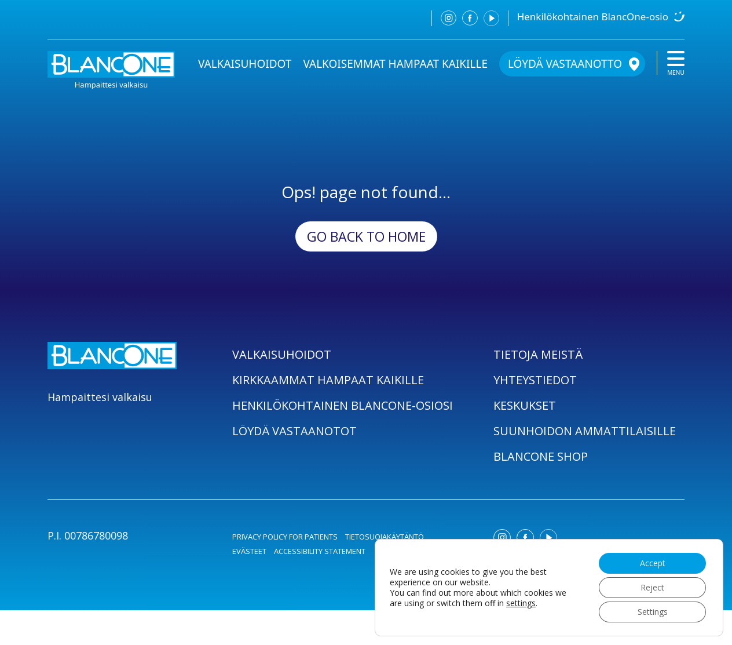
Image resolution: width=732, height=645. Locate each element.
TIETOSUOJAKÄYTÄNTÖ (384, 536)
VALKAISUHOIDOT (244, 64)
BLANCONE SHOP (540, 456)
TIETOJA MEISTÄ (538, 354)
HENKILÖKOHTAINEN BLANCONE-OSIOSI (342, 405)
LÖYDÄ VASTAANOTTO (565, 64)
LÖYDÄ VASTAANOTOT (294, 431)
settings (521, 603)
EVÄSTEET (249, 551)
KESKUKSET (524, 405)
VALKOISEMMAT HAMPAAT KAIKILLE (395, 64)
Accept (652, 563)
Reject (652, 587)
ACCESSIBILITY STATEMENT (319, 551)
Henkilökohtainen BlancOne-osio (592, 16)
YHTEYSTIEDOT (535, 380)
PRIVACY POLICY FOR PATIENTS (285, 536)
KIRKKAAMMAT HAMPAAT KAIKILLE (328, 380)
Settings (653, 611)
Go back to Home (366, 236)
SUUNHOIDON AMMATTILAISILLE (584, 431)
